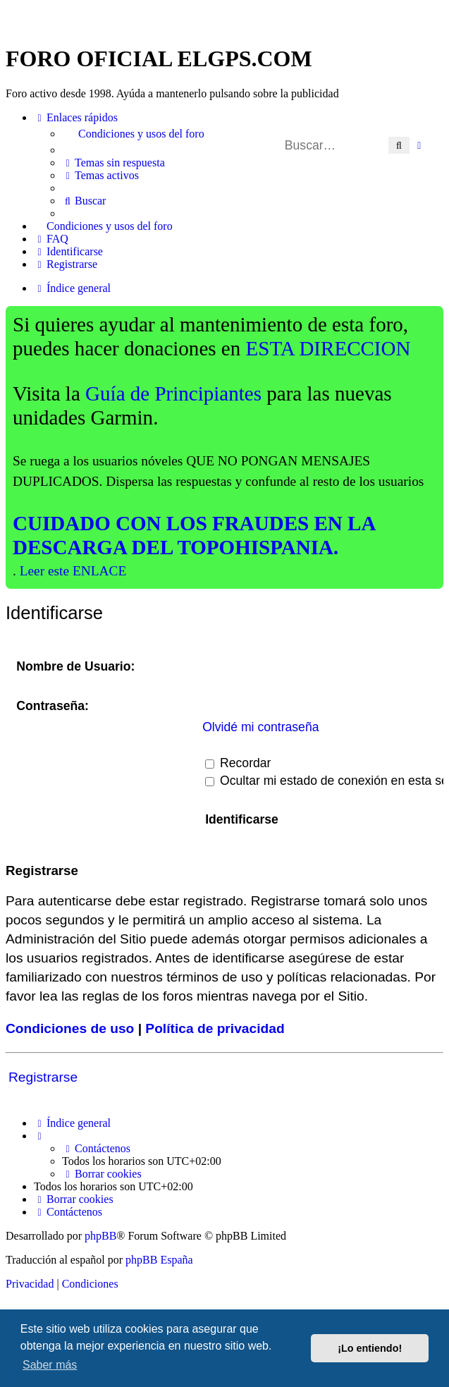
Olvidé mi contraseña (260, 727)
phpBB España (159, 1260)
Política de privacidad (214, 1028)
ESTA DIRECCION (328, 348)
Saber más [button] (50, 1365)
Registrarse (43, 1077)
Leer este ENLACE (73, 570)
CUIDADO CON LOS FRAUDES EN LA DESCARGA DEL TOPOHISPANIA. (194, 535)
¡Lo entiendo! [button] (370, 1348)
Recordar (238, 763)
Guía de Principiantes (173, 393)
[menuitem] (253, 134)
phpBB (100, 1236)
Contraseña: (52, 706)
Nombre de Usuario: (75, 666)
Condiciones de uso (70, 1028)
